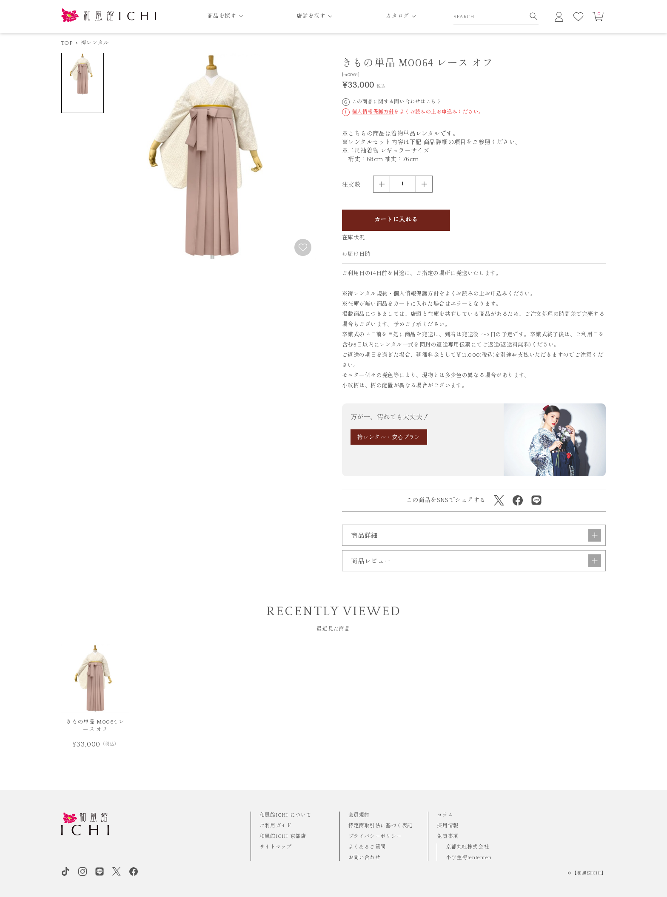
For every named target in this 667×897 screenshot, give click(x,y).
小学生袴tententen (468, 857)
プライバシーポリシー (375, 836)
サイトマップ (275, 847)
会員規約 (359, 815)
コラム (445, 815)
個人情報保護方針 (373, 112)
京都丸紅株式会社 (467, 847)
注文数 (351, 185)
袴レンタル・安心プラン (388, 437)
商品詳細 (476, 535)
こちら (434, 102)
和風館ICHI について (285, 815)
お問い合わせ (364, 857)
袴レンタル (95, 43)
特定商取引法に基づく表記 (380, 826)
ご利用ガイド (275, 826)
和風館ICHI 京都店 (282, 836)
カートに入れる (396, 219)
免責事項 (447, 836)
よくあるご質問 (367, 847)
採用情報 (447, 826)
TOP (66, 43)
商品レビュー (476, 560)
